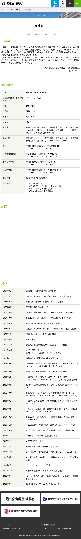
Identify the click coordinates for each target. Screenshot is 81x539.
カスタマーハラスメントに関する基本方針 (58, 528)
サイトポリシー (8, 525)
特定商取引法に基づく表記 (12, 528)
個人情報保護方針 (49, 525)
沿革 (54, 35)
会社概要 (37, 35)
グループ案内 (15, 10)
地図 (46, 35)
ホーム (3, 10)
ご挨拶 (27, 35)
